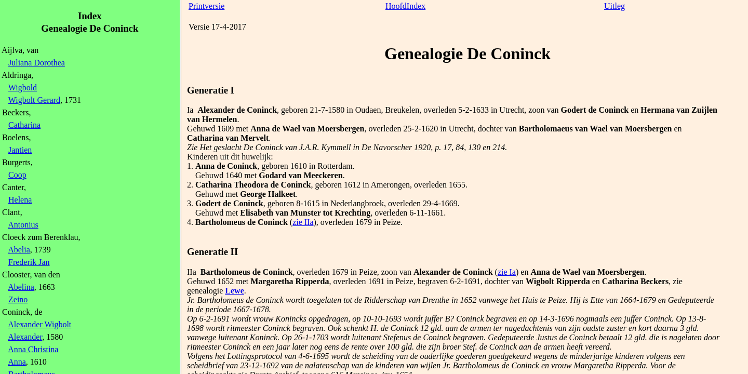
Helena (20, 199)
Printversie (206, 6)
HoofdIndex (405, 6)
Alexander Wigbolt (39, 324)
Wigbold (22, 87)
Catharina (24, 125)
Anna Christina (33, 349)
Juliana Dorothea (36, 62)
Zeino (18, 299)
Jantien (20, 149)
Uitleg (614, 6)
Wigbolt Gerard (34, 100)
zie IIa (302, 222)
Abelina (21, 287)
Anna (17, 361)
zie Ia (507, 272)
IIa (191, 272)
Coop (17, 174)
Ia (190, 109)
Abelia (19, 249)
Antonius (23, 224)
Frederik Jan (29, 262)
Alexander (25, 336)
